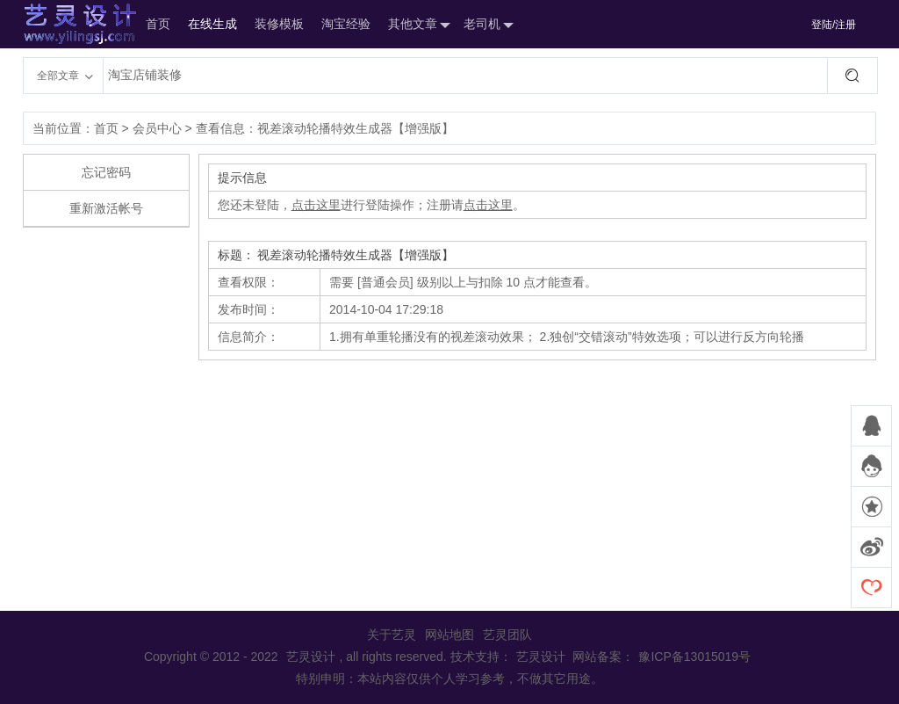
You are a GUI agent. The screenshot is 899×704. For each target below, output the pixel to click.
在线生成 (212, 24)
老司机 (486, 25)
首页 (158, 24)
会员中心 (157, 128)
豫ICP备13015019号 (694, 657)
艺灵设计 (61, 24)
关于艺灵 (391, 635)
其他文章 (417, 25)
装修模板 (279, 24)
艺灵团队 (507, 635)
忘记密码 (106, 172)
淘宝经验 (345, 24)
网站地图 (449, 635)
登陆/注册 (833, 24)
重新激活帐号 (106, 208)
